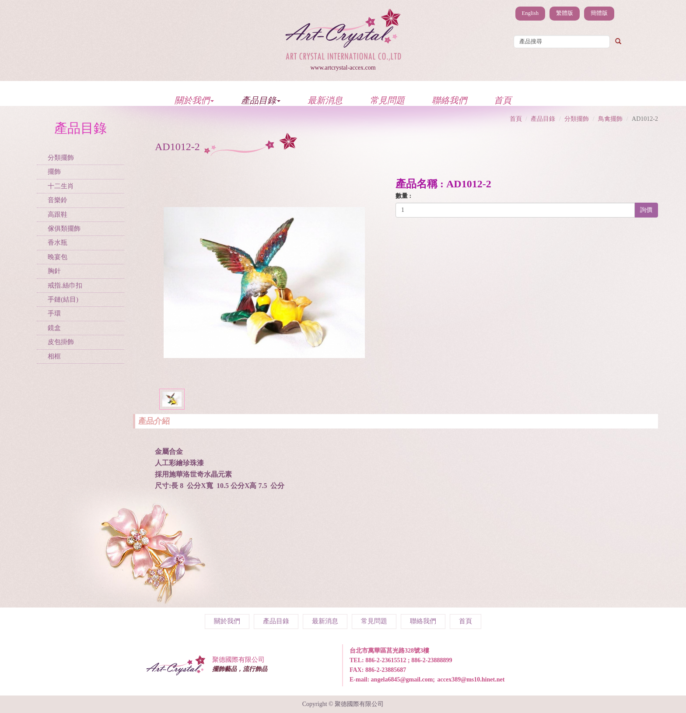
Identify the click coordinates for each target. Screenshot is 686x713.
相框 (54, 356)
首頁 (502, 100)
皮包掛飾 (61, 341)
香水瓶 (57, 242)
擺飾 (54, 171)
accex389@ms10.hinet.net (471, 679)
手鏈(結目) (63, 299)
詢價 (646, 210)
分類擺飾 (61, 157)
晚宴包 (57, 256)
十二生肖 (61, 186)
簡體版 (599, 13)
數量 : (403, 196)
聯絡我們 (449, 100)
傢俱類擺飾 (64, 228)
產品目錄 (260, 100)
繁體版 (564, 13)
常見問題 (387, 100)
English (530, 13)
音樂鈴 (57, 200)
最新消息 (325, 100)
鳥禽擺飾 (610, 119)
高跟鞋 (57, 214)
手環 (54, 313)
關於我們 (194, 100)
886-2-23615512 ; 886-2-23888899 (408, 660)
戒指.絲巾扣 (65, 285)
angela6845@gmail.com (402, 679)
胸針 (54, 270)
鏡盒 (54, 327)
